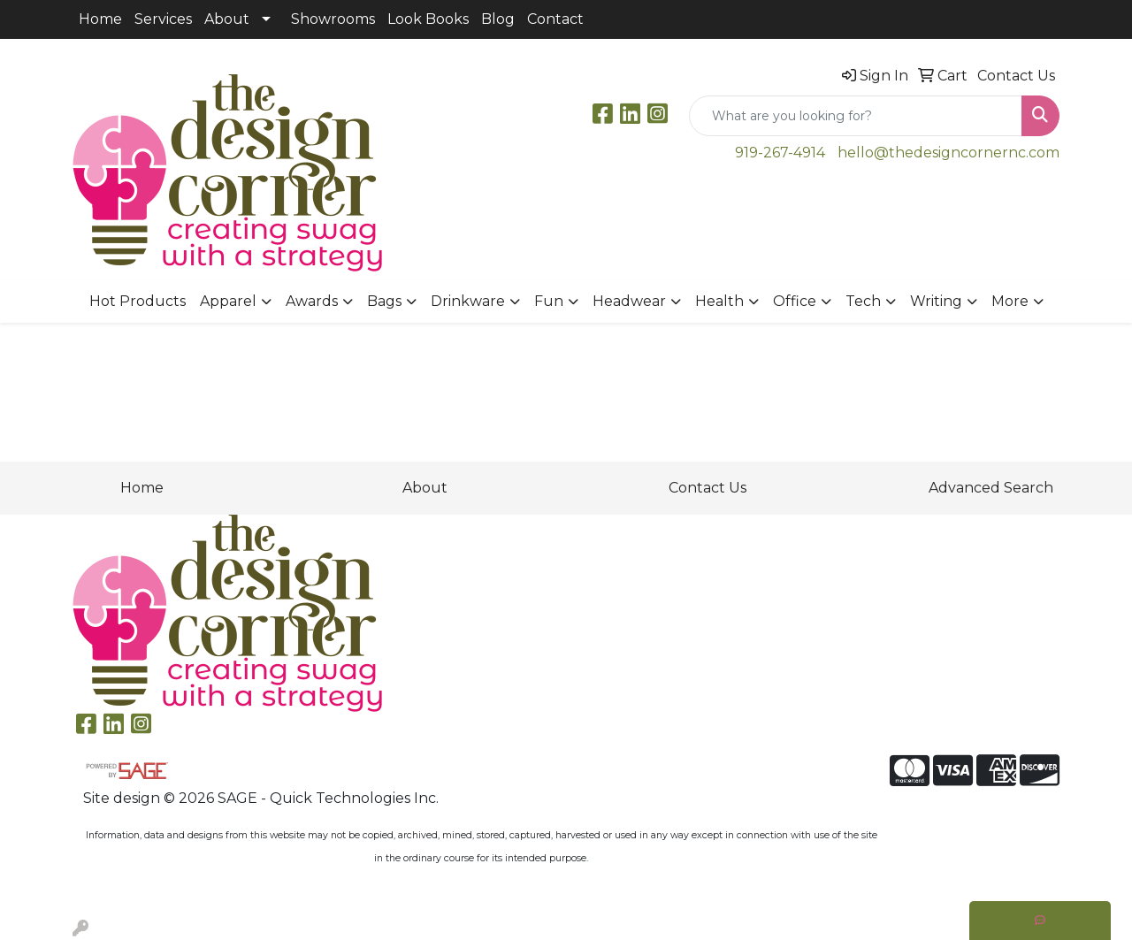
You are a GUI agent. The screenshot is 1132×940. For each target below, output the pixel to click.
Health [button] (719, 301)
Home (100, 19)
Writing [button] (936, 301)
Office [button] (794, 301)
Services (163, 19)
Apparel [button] (228, 301)
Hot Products (137, 301)
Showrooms (333, 19)
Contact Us (707, 487)
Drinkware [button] (468, 301)
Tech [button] (863, 301)
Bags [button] (384, 301)
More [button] (1010, 301)
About (226, 19)
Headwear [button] (629, 301)
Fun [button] (548, 301)
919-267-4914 (780, 152)
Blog (498, 19)
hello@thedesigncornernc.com (948, 152)
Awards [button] (312, 301)
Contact (555, 19)
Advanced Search (991, 487)
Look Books (428, 19)
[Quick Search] (855, 116)
